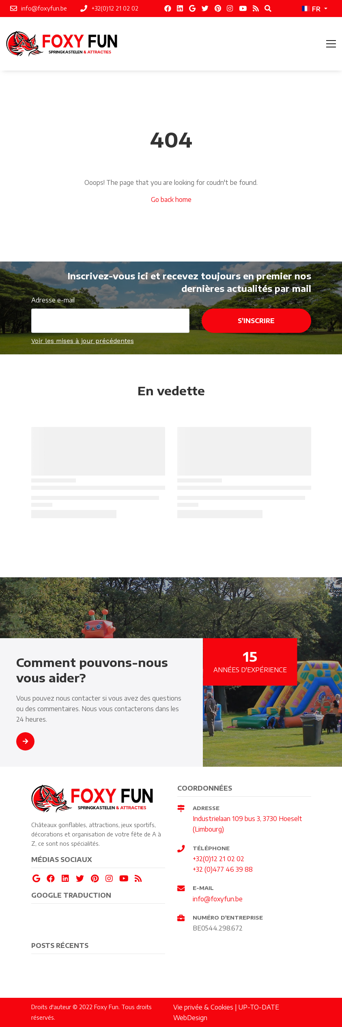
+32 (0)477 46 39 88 (223, 869)
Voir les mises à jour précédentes (82, 341)
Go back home (171, 199)
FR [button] (311, 9)
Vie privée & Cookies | (205, 1007)
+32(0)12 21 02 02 (218, 858)
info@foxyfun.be (218, 899)
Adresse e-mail (53, 300)
